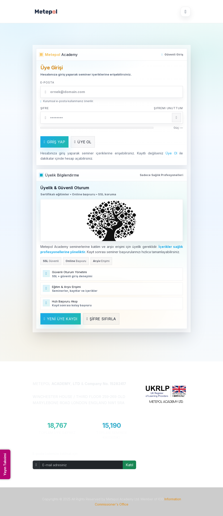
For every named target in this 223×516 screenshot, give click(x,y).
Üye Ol (171, 153)
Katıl (129, 465)
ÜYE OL (82, 142)
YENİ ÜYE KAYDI (61, 319)
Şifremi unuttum (168, 108)
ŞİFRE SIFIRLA (101, 319)
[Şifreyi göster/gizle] (176, 117)
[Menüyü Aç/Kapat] (186, 12)
